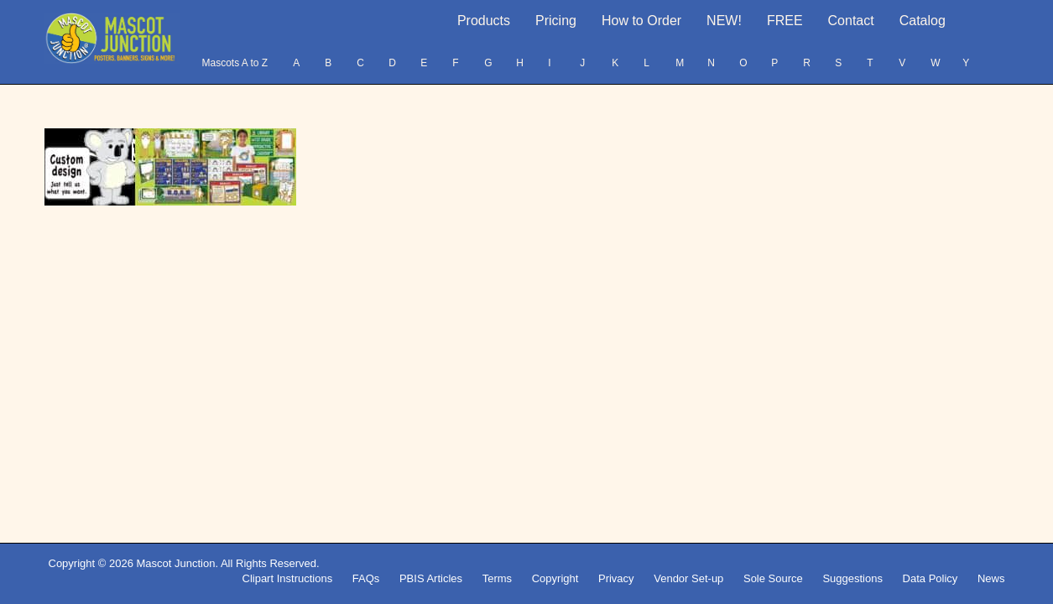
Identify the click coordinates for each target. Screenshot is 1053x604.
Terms (497, 578)
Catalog (922, 20)
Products (483, 20)
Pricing (555, 20)
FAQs (366, 578)
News (991, 578)
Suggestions (852, 578)
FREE (785, 20)
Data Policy (930, 578)
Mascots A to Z (234, 63)
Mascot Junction (175, 563)
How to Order (641, 20)
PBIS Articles (430, 578)
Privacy (616, 578)
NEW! (724, 20)
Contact (851, 20)
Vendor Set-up (688, 578)
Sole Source (773, 578)
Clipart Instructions (287, 578)
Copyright (555, 578)
